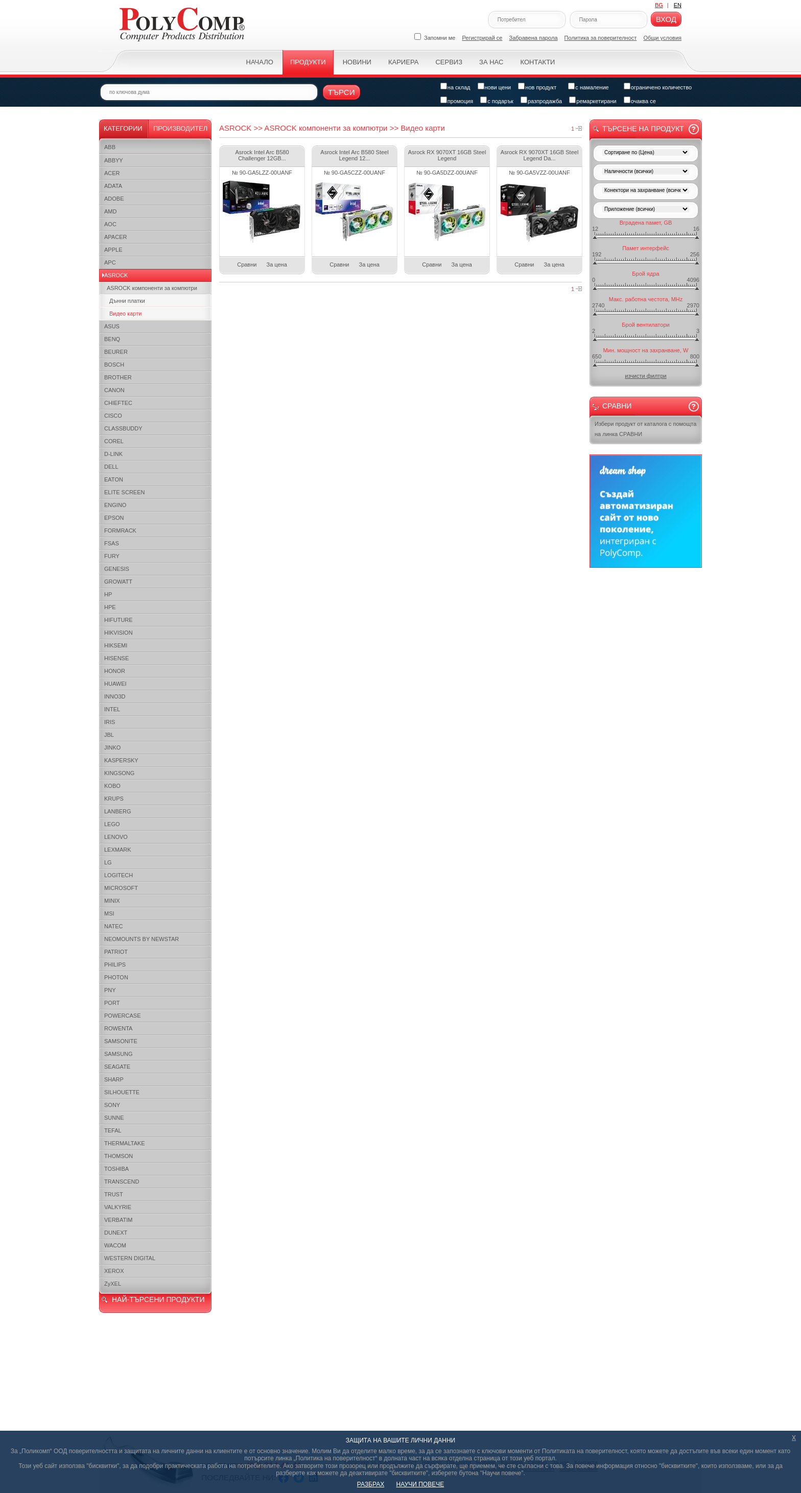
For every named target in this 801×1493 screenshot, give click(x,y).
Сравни (246, 264)
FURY (112, 556)
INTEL (112, 709)
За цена (277, 264)
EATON (113, 479)
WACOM (115, 1245)
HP (108, 594)
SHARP (114, 1079)
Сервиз (448, 62)
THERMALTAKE (124, 1143)
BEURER (116, 352)
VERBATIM (118, 1220)
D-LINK (113, 454)
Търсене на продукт (643, 129)
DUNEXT (115, 1233)
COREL (114, 441)
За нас (491, 62)
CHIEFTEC (118, 403)
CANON (114, 390)
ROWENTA (118, 1028)
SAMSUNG (118, 1054)
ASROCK (116, 275)
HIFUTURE (118, 620)
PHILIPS (115, 964)
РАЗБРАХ (370, 1484)
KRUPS (114, 799)
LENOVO (116, 837)
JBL (109, 735)
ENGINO (115, 505)
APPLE (113, 250)
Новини (357, 62)
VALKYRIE (117, 1207)
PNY (110, 990)
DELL (111, 467)
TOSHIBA (116, 1169)
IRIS (109, 722)
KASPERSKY (121, 760)
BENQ (112, 339)
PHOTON (116, 977)
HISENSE (116, 658)
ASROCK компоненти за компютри (152, 288)
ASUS (112, 326)
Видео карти (125, 313)
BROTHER (118, 377)
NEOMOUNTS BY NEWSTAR (141, 939)
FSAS (111, 543)
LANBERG (117, 811)
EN (677, 5)
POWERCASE (122, 1016)
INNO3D (115, 696)
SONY (112, 1105)
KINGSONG (119, 773)
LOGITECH (118, 875)
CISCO (113, 416)
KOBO (112, 786)
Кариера (403, 62)
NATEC (113, 926)
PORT (112, 1003)
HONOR (114, 671)
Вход (666, 19)
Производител (180, 128)
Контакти (537, 62)
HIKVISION (118, 633)
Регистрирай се (482, 38)
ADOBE (114, 199)
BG (659, 5)
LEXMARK (117, 850)
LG (108, 862)
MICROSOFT (121, 888)
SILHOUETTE (121, 1092)
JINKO (112, 747)
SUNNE (114, 1118)
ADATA (113, 186)
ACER (112, 173)
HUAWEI (115, 684)
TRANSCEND (121, 1181)
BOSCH (114, 365)
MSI (109, 913)
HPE (110, 607)
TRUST (113, 1194)
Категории (123, 128)
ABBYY (113, 160)
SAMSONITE (120, 1041)
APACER (115, 237)
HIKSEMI (115, 645)
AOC (110, 224)
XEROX (114, 1271)
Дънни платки (127, 301)
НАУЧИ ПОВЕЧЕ (420, 1484)
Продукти (308, 62)
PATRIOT (116, 952)
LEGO (112, 824)
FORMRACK (120, 530)
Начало (259, 62)
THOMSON (118, 1156)
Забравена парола (533, 38)
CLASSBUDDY (123, 428)
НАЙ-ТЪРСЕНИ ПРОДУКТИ (158, 1299)
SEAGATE (117, 1067)
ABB (109, 147)
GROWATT (118, 582)
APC (110, 262)
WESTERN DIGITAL (129, 1258)
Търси (341, 92)
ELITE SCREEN (124, 492)
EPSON (114, 518)
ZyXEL (112, 1284)
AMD (110, 211)
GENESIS (116, 569)
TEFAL (113, 1130)
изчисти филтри (645, 376)
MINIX (112, 901)
